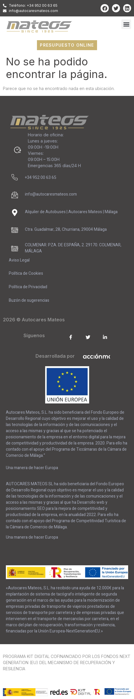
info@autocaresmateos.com (51, 194)
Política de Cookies (26, 273)
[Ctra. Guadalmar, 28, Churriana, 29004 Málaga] (15, 230)
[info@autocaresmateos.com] (15, 195)
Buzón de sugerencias (29, 300)
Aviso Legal (19, 260)
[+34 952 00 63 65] (15, 177)
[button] (126, 24)
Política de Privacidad (28, 287)
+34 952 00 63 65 (40, 177)
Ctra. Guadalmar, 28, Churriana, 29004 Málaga (66, 229)
